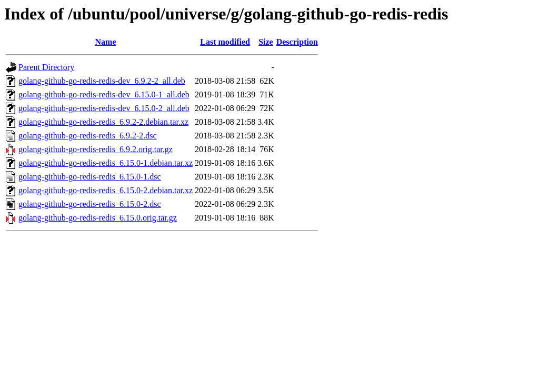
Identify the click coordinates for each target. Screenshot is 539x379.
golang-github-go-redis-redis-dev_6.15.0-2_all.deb (103, 108)
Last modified (225, 41)
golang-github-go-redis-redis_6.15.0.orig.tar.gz (97, 217)
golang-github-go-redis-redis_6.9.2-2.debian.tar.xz (103, 121)
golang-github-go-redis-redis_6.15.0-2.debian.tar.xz (105, 190)
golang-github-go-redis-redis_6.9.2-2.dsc (87, 135)
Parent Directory (46, 67)
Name (105, 41)
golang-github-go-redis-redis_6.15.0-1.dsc (89, 176)
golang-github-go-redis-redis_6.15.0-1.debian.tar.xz (105, 162)
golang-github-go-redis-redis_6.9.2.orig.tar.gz (95, 149)
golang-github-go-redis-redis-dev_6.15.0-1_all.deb (103, 94)
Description (297, 41)
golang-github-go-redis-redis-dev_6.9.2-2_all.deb (101, 80)
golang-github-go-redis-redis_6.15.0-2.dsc (89, 204)
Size (265, 41)
